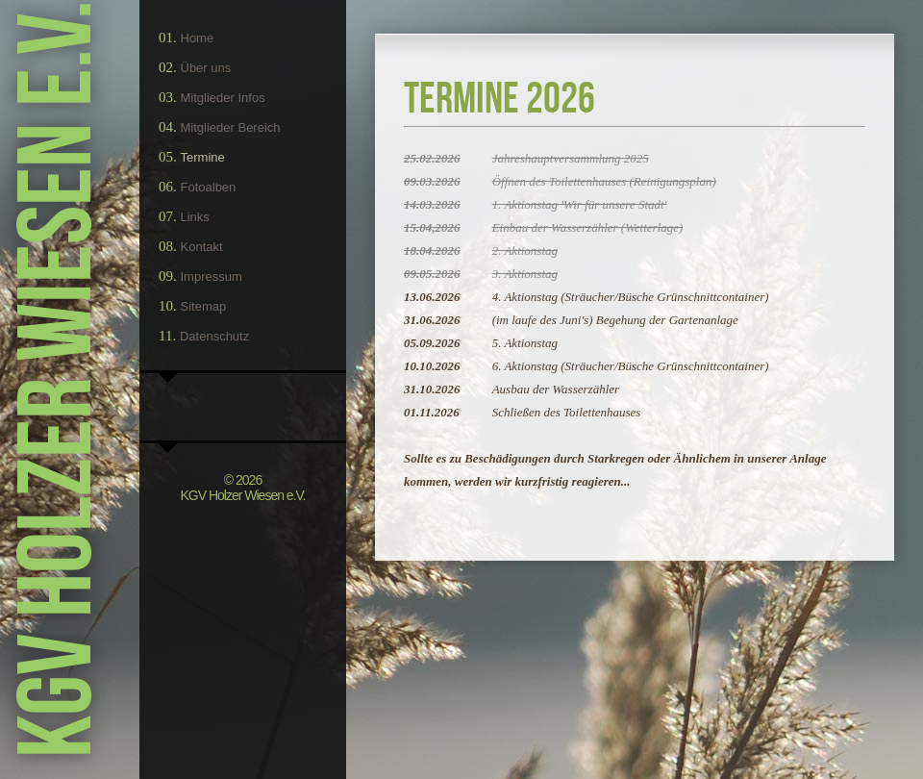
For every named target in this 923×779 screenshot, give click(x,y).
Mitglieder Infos (223, 97)
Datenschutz (214, 336)
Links (195, 217)
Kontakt (202, 246)
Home (197, 38)
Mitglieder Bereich (231, 127)
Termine (203, 157)
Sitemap (204, 306)
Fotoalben (209, 187)
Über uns (206, 68)
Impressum (211, 276)
